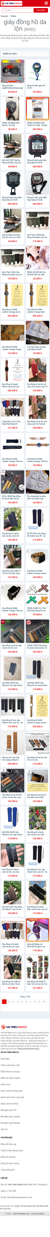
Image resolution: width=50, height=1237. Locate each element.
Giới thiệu (5, 1059)
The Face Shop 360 (27, 1206)
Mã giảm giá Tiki (8, 1110)
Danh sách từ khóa (9, 1103)
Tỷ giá (16, 1206)
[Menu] (46, 3)
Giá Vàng (40, 1206)
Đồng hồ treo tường (10, 1163)
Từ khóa (13, 16)
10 (44, 1002)
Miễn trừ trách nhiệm (10, 1078)
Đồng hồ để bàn (8, 1157)
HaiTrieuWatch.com (21, 1214)
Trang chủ (4, 16)
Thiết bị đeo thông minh (12, 1150)
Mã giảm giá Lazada (10, 1116)
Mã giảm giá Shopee (10, 1123)
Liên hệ (4, 1129)
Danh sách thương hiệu (12, 1091)
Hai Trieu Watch (37, 1214)
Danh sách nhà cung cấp (12, 1097)
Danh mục (5, 1084)
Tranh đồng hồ (7, 1170)
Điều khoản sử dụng (10, 1071)
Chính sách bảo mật (10, 1065)
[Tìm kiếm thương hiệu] (18, 10)
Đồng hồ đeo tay (8, 1144)
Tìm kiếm (40, 10)
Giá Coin (7, 1209)
